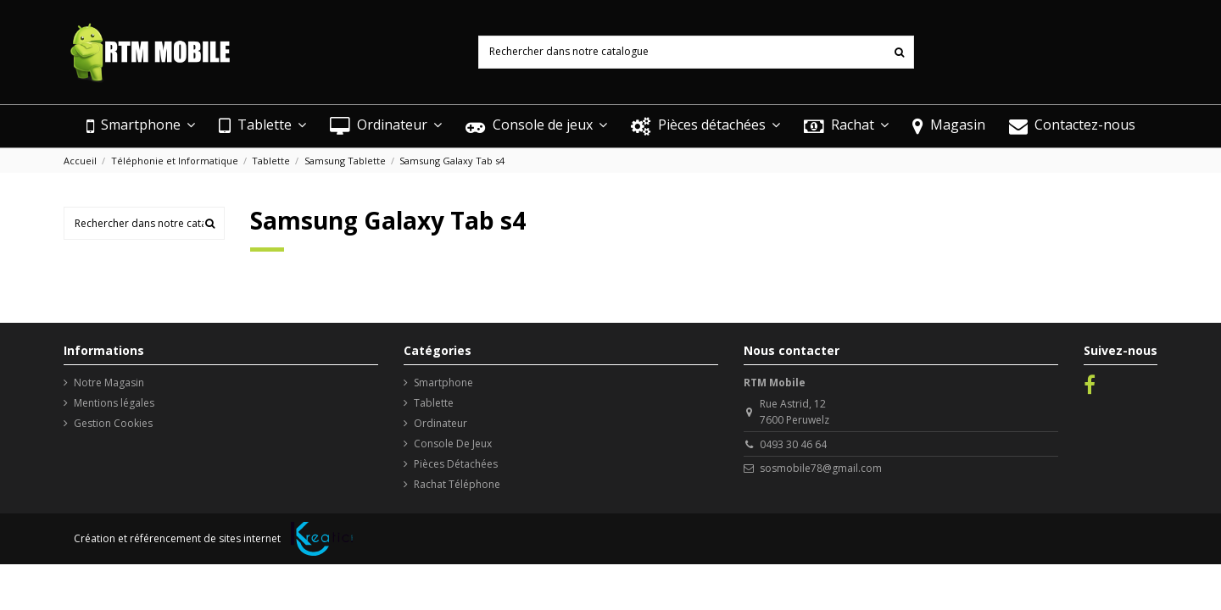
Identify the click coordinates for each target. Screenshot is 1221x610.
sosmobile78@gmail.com (821, 468)
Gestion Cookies (113, 423)
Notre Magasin (109, 382)
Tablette (434, 403)
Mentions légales (114, 403)
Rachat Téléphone (457, 484)
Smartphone (443, 382)
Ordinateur (440, 423)
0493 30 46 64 (793, 444)
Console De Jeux (453, 443)
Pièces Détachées (456, 464)
